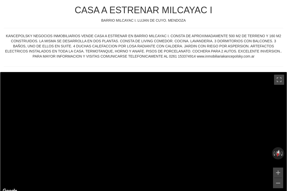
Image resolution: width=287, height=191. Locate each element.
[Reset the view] (278, 153)
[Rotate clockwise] (282, 153)
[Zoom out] (278, 183)
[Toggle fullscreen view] (279, 80)
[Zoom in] (278, 173)
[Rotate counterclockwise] (274, 153)
